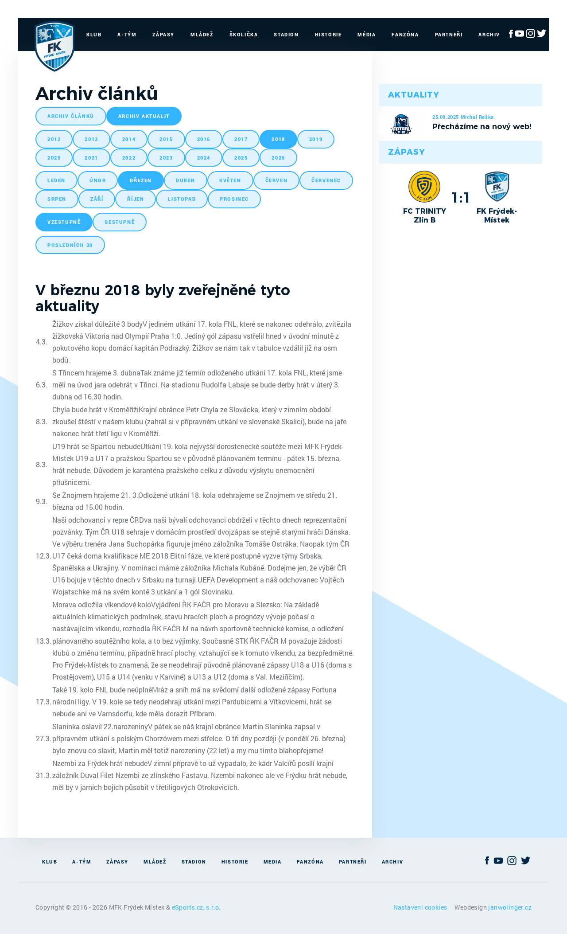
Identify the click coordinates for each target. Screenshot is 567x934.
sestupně (120, 222)
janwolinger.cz (510, 907)
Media (273, 861)
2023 (166, 157)
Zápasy (163, 34)
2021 (91, 157)
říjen (135, 198)
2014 (129, 139)
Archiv (489, 34)
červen (276, 180)
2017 (241, 139)
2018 (278, 139)
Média (366, 34)
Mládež (202, 34)
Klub (93, 34)
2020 (54, 157)
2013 (91, 139)
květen (230, 180)
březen (141, 180)
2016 (203, 139)
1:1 (460, 197)
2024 (203, 157)
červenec (326, 180)
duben (185, 180)
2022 (129, 157)
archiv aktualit (144, 116)
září (96, 198)
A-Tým (126, 34)
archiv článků (70, 116)
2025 (241, 157)
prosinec (234, 198)
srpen (56, 198)
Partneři (449, 34)
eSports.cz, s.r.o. (196, 907)
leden (56, 180)
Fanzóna (405, 34)
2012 (54, 139)
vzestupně (64, 222)
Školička (243, 34)
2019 (315, 139)
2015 (166, 139)
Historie (328, 34)
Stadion (286, 34)
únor (97, 180)
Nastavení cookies (421, 907)
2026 (278, 157)
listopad (182, 198)
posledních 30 (70, 245)
